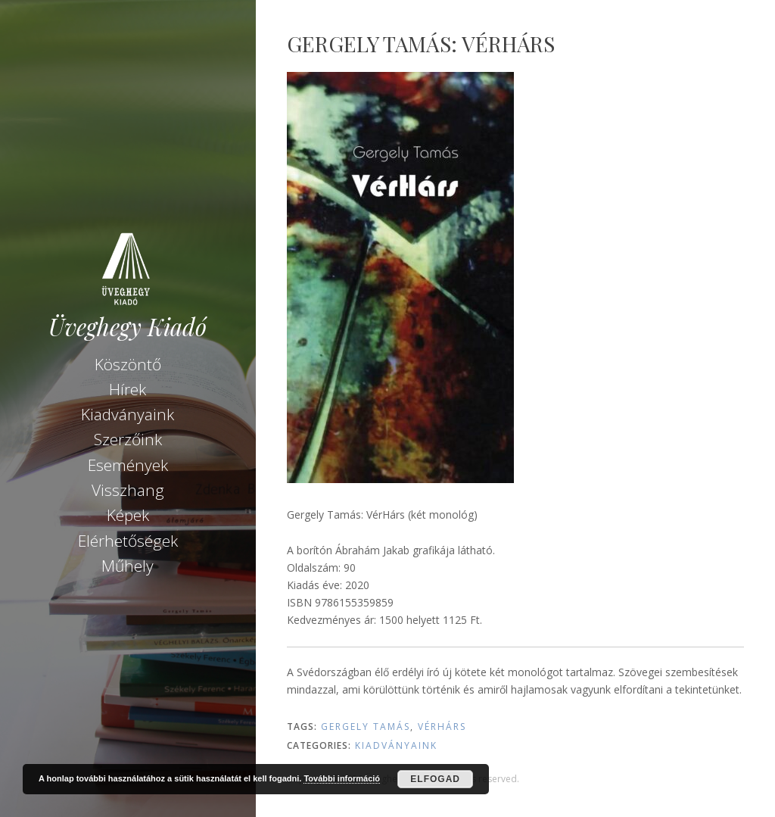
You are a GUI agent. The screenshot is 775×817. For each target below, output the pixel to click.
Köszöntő (128, 364)
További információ (341, 778)
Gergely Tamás (365, 726)
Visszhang (128, 489)
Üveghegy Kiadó (127, 326)
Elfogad (435, 779)
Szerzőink (128, 439)
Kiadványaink (127, 414)
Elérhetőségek (128, 540)
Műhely (127, 565)
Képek (128, 514)
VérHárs (442, 726)
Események (128, 465)
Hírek (127, 389)
